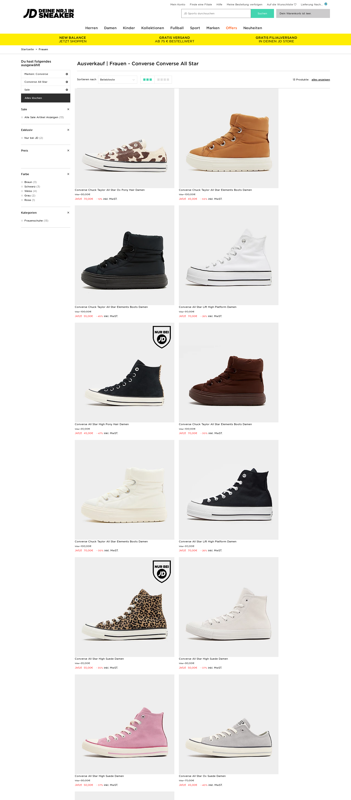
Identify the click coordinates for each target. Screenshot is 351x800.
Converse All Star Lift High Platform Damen (103, 276)
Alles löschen (33, 98)
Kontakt (103, 764)
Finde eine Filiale (201, 4)
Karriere (181, 750)
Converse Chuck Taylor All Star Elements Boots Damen (199, 174)
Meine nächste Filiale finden (175, 713)
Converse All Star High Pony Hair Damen (190, 276)
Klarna (25, 774)
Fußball (177, 28)
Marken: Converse (46, 74)
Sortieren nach (86, 79)
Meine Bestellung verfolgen (244, 4)
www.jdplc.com (58, 796)
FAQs (101, 750)
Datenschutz (261, 759)
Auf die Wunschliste (280, 4)
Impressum (260, 755)
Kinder (129, 28)
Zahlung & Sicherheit (34, 759)
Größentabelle (30, 755)
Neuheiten (252, 28)
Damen (110, 28)
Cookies (258, 764)
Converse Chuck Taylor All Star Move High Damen (108, 581)
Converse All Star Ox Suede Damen (275, 479)
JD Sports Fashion (188, 759)
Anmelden (320, 621)
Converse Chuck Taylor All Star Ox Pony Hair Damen (110, 174)
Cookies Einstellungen (267, 769)
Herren (91, 28)
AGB (256, 750)
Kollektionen (152, 28)
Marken (213, 28)
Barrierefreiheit (262, 774)
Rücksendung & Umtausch (115, 755)
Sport (195, 28)
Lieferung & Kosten (33, 750)
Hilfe (219, 4)
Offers (231, 28)
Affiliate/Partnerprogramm (193, 764)
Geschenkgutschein (34, 769)
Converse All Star (46, 81)
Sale (46, 89)
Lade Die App (30, 778)
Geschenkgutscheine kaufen (71, 705)
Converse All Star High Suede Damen (276, 378)
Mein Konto (177, 4)
